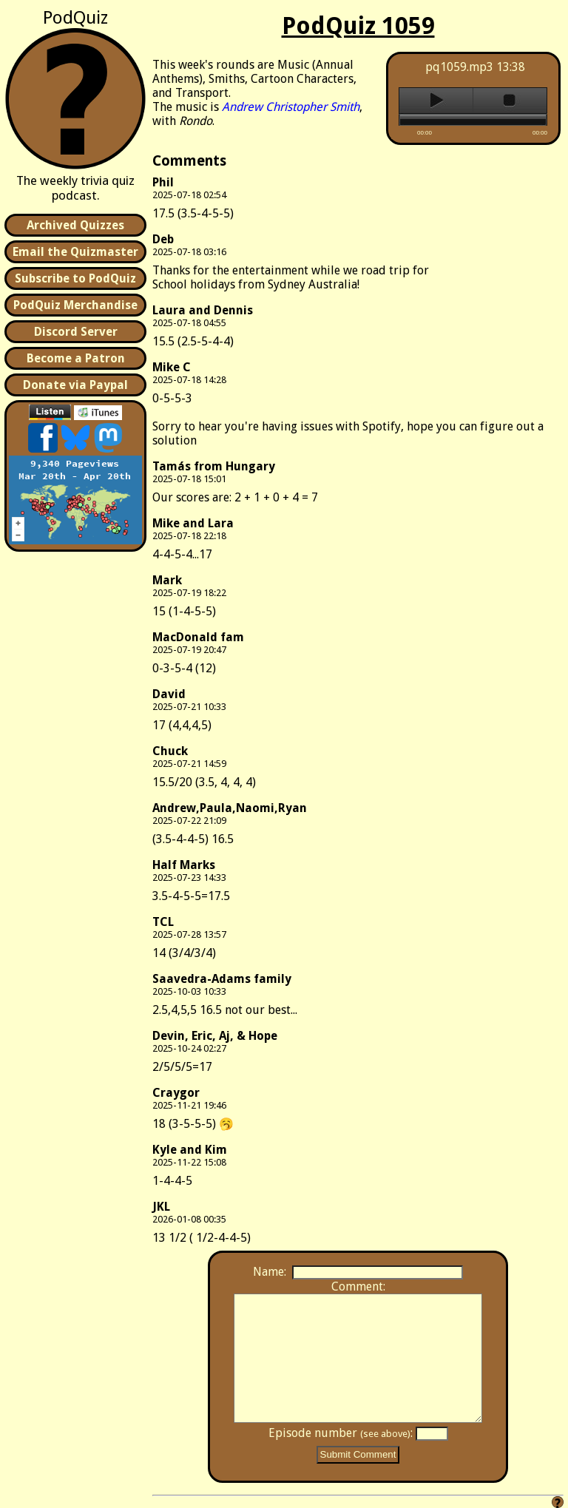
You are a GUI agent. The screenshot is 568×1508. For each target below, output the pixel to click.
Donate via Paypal (75, 385)
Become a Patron (76, 358)
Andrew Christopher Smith (290, 107)
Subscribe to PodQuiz (75, 278)
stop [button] (510, 100)
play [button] (436, 100)
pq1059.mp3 (459, 67)
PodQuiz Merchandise (75, 305)
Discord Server (76, 332)
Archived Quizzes (75, 225)
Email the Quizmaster (75, 252)
